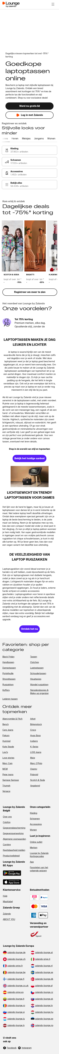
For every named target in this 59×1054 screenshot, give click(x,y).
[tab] (7, 139)
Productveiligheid (11, 856)
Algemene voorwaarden (14, 839)
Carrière (7, 844)
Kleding (33, 813)
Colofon (6, 822)
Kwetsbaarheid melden (14, 850)
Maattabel (8, 901)
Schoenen (35, 818)
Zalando (7, 914)
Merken (33, 847)
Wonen (33, 830)
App (32, 862)
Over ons (7, 817)
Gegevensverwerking (13, 833)
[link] (29, 150)
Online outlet (36, 842)
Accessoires (36, 824)
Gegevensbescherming (14, 828)
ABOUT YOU (9, 919)
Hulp (5, 896)
